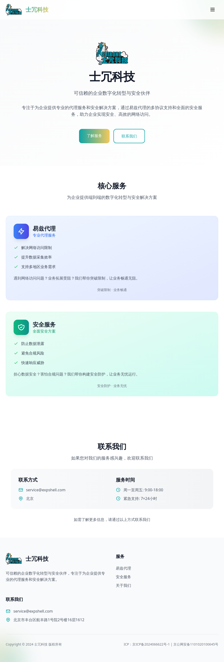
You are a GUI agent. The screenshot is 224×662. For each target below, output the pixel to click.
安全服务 (123, 576)
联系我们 (129, 136)
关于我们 (123, 585)
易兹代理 (123, 568)
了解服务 (94, 135)
